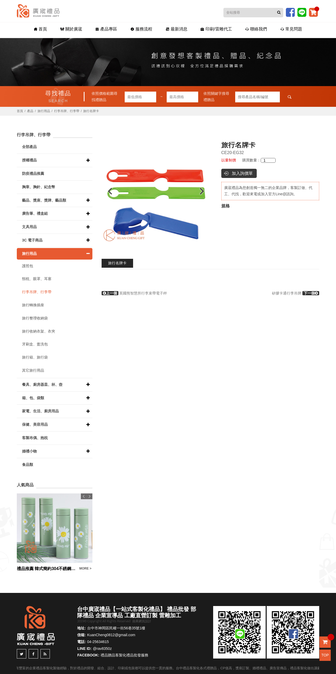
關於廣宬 (76, 29)
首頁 (46, 29)
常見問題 (285, 29)
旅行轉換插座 (33, 305)
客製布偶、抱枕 (35, 438)
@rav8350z (102, 648)
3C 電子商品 (32, 240)
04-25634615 (98, 642)
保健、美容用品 (35, 424)
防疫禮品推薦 (33, 173)
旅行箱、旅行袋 (35, 357)
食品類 (27, 464)
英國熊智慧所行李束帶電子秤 (134, 293)
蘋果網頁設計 (141, 621)
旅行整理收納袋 (35, 318)
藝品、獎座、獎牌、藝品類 (44, 200)
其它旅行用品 (33, 370)
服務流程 (142, 29)
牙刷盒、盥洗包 (35, 344)
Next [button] (204, 191)
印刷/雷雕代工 (213, 29)
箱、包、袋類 (33, 398)
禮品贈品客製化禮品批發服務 (124, 655)
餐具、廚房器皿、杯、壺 (42, 384)
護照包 (27, 266)
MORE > (85, 568)
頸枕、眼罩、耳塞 (36, 279)
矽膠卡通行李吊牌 (295, 293)
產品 (30, 111)
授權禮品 (29, 160)
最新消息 (175, 29)
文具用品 (29, 227)
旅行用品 (44, 111)
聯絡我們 (251, 29)
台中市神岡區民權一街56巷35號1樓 (116, 628)
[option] (156, 191)
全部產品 (29, 147)
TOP (325, 655)
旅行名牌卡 (117, 263)
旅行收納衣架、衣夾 (38, 331)
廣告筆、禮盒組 (35, 213)
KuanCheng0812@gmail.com (111, 635)
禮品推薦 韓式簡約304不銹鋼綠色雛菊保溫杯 (47, 568)
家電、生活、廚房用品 (40, 411)
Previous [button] (107, 191)
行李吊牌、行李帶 (66, 111)
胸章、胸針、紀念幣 (38, 187)
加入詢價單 (242, 173)
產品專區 (109, 29)
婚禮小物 (29, 451)
